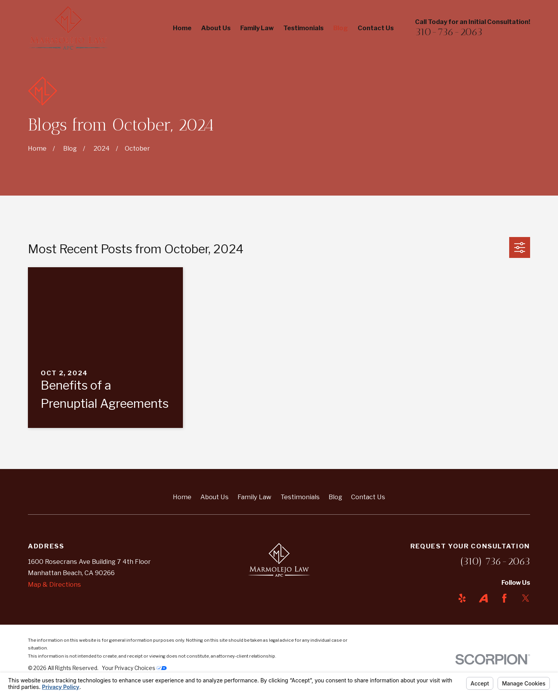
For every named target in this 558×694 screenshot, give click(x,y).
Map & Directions (54, 584)
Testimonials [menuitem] (303, 28)
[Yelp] (462, 598)
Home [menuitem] (182, 28)
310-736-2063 (448, 32)
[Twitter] (525, 598)
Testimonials (300, 497)
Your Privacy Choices (134, 668)
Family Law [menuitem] (257, 28)
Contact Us (368, 497)
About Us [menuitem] (216, 28)
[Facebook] (504, 598)
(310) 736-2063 (495, 561)
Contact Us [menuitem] (376, 28)
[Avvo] (483, 598)
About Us (214, 497)
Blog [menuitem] (340, 28)
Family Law (254, 497)
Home (182, 497)
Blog (335, 497)
